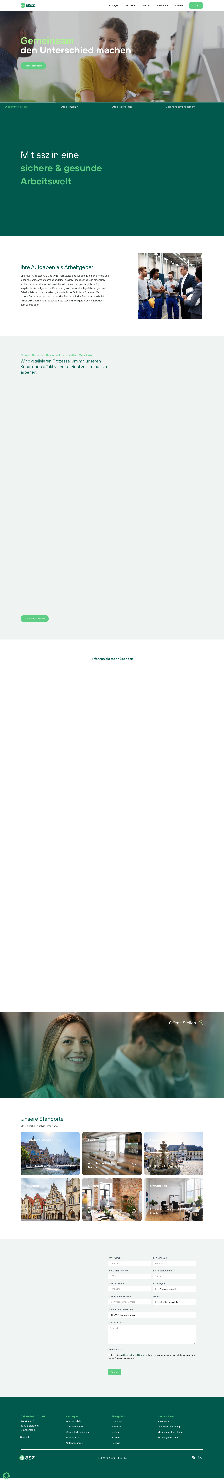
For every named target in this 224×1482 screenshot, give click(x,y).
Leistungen (73, 1418)
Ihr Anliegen (159, 1284)
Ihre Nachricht (116, 1323)
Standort (158, 1297)
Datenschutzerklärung (133, 1356)
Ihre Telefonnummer (164, 1271)
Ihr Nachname (160, 1259)
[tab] (28, 107)
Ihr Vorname (115, 1259)
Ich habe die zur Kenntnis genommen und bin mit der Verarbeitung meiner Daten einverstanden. (151, 1358)
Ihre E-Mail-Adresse (118, 1271)
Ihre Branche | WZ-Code (120, 1310)
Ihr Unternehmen (117, 1284)
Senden (114, 1373)
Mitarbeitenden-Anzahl (119, 1297)
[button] (6, 1475)
